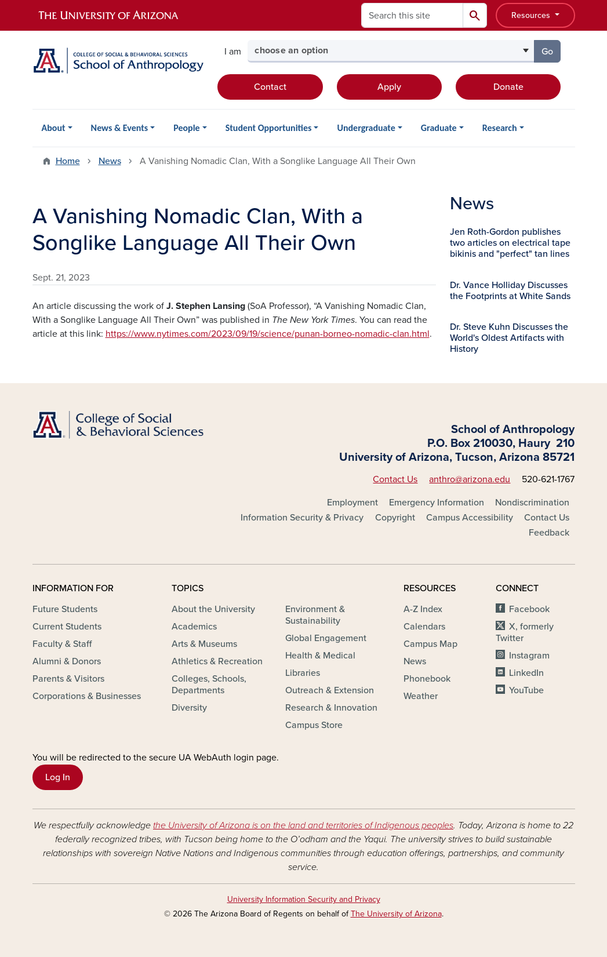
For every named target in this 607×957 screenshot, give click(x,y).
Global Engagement (325, 638)
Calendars (424, 626)
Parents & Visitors (68, 679)
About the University (213, 609)
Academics (194, 626)
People (186, 127)
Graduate (439, 127)
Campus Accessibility (469, 517)
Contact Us (395, 479)
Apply (389, 87)
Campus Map (430, 644)
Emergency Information (436, 502)
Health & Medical (320, 655)
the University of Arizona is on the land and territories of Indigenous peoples (303, 825)
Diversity (189, 708)
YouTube (526, 690)
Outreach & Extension (329, 690)
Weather (421, 696)
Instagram (529, 655)
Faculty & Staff (62, 644)
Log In (57, 777)
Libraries (302, 673)
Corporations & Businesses (86, 696)
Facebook (529, 609)
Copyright (395, 517)
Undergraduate (366, 127)
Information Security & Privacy (302, 517)
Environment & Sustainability (315, 615)
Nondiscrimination (532, 502)
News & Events (119, 127)
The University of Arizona (396, 914)
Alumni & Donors (66, 661)
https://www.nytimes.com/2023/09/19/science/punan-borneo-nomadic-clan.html (268, 334)
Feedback (549, 532)
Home (68, 161)
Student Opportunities (269, 127)
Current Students (66, 626)
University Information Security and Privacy (303, 899)
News (110, 161)
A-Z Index (423, 609)
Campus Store (314, 725)
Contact (270, 87)
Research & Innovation (331, 708)
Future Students (64, 609)
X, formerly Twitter (524, 632)
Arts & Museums (204, 644)
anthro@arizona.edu (469, 479)
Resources (532, 15)
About (54, 127)
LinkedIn (526, 673)
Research (499, 127)
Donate (508, 87)
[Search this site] (412, 15)
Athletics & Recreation (217, 661)
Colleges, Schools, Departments (209, 684)
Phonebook (427, 679)
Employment (352, 502)
